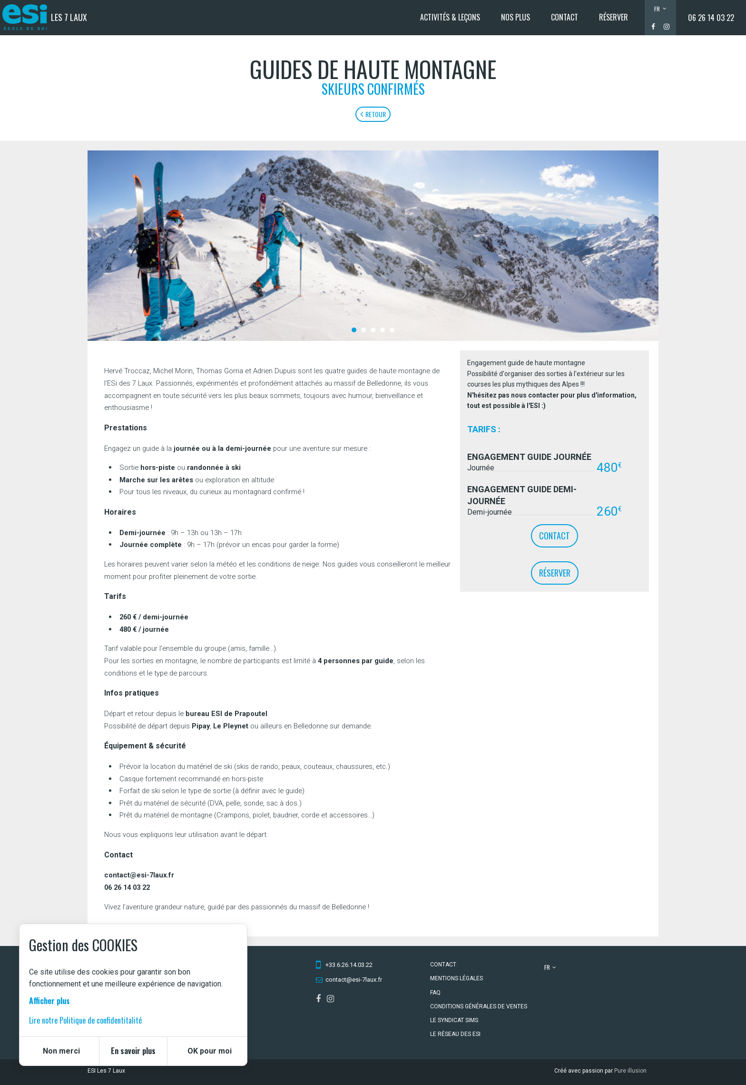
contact (554, 535)
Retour (373, 114)
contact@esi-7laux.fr (353, 979)
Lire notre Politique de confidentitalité (85, 1020)
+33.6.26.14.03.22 (349, 964)
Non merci (61, 1050)
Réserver (554, 573)
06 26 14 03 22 (711, 17)
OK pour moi (209, 1050)
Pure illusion (630, 1070)
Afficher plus (49, 1000)
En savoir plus (133, 1050)
